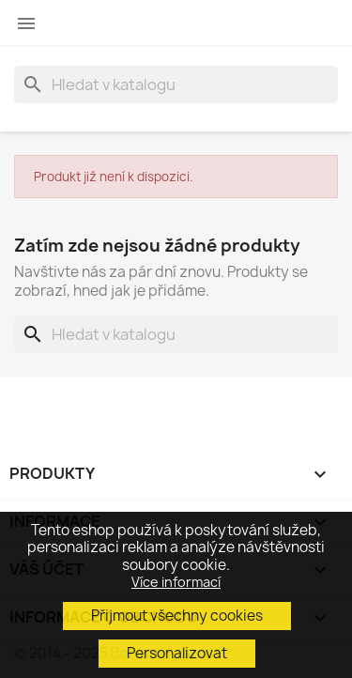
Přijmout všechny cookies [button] (177, 615)
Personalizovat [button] (177, 653)
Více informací (176, 582)
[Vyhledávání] (176, 84)
